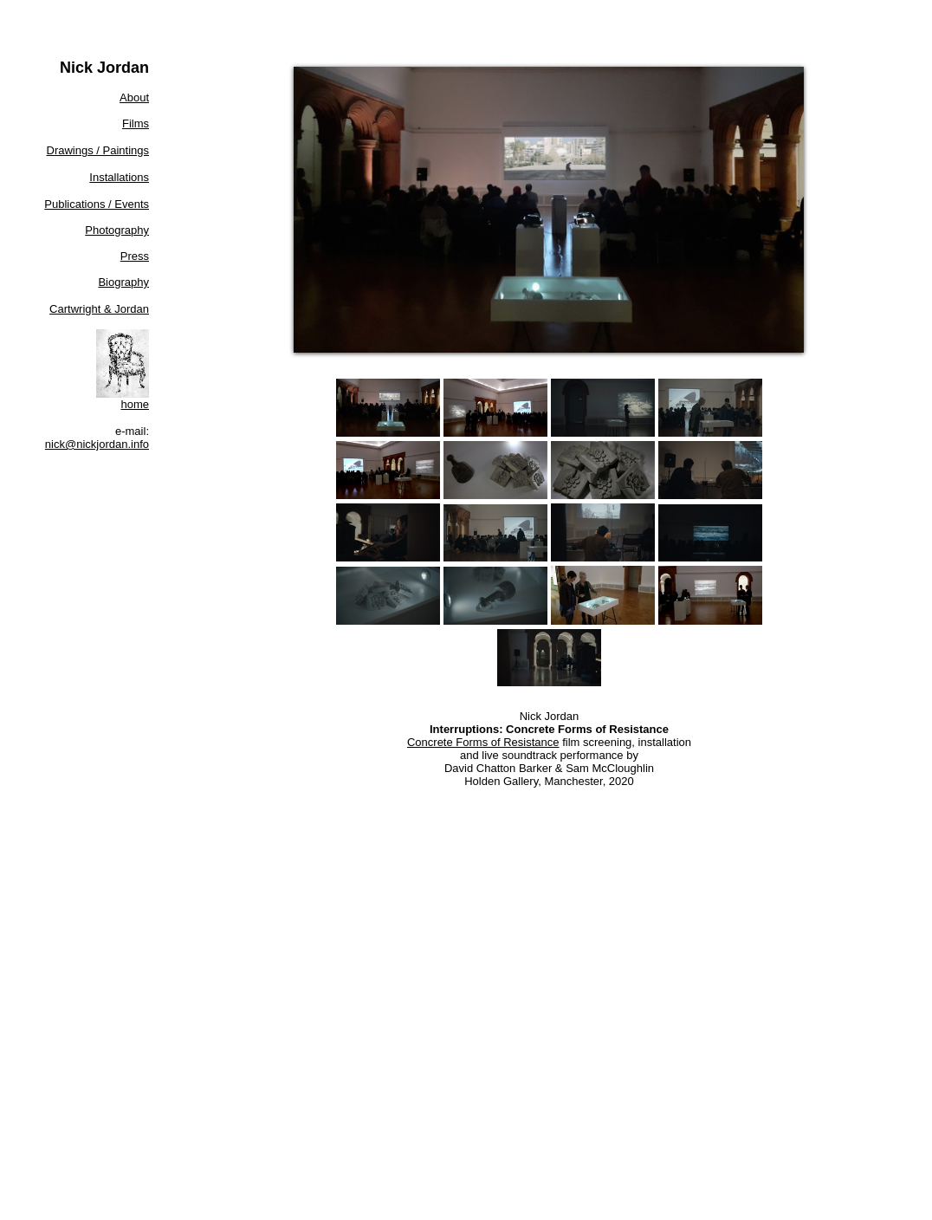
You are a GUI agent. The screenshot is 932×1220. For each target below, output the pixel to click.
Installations (119, 177)
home (134, 404)
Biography (123, 282)
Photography (117, 230)
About (134, 97)
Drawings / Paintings (98, 150)
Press (134, 256)
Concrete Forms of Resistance (483, 742)
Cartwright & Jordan (99, 308)
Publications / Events (96, 204)
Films (135, 123)
